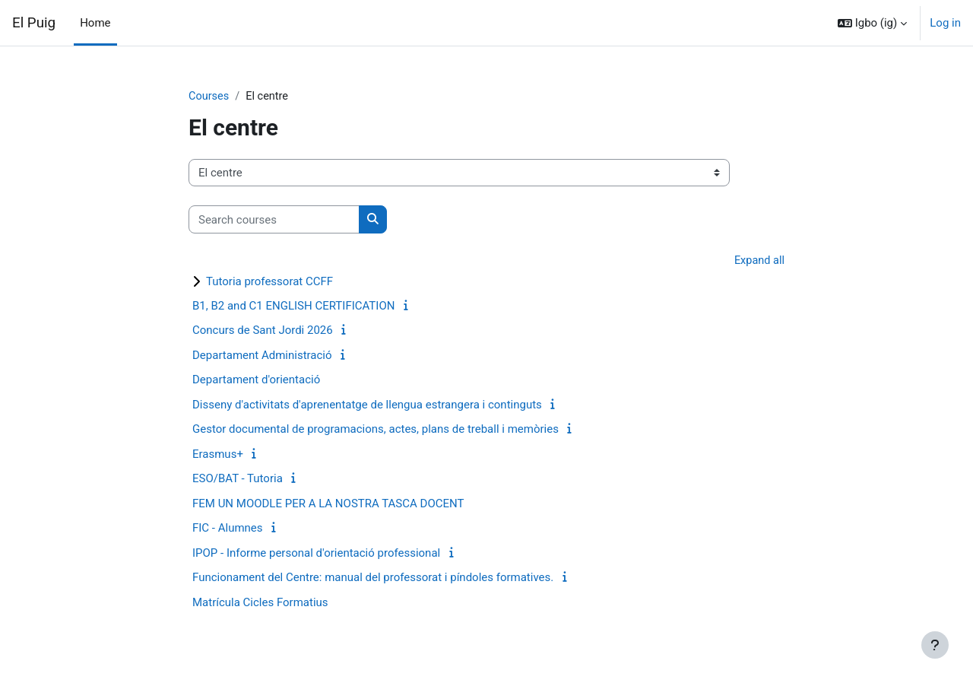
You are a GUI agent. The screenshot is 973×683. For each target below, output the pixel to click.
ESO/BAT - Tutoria (237, 480)
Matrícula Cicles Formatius (260, 603)
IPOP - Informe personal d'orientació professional (316, 554)
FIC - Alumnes (227, 529)
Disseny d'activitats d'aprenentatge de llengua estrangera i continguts (367, 405)
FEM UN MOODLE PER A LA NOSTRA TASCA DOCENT (328, 504)
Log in (945, 23)
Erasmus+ (217, 455)
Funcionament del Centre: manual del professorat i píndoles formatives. (372, 579)
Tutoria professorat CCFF (269, 282)
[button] (872, 23)
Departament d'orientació (256, 381)
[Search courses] (274, 220)
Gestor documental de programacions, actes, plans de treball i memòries (375, 430)
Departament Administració (262, 356)
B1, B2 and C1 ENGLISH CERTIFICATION (293, 306)
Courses (209, 96)
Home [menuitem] (95, 23)
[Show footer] (935, 645)
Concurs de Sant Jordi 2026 (262, 331)
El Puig (33, 22)
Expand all (758, 261)
